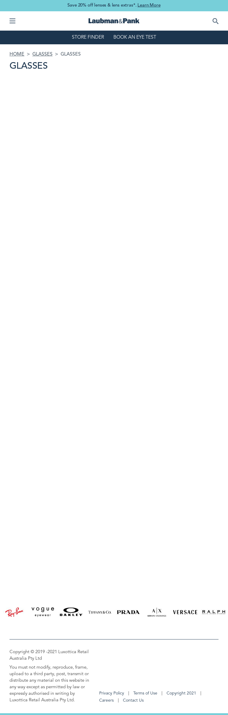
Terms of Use (145, 693)
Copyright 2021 (181, 693)
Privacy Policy (111, 693)
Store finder (88, 37)
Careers (106, 700)
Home (17, 54)
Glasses (42, 54)
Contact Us (133, 700)
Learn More (148, 5)
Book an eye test (134, 37)
